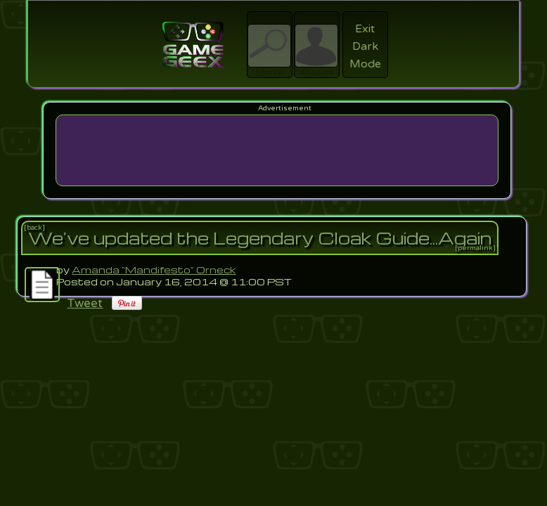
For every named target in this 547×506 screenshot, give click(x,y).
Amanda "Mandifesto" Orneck (154, 269)
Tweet (85, 303)
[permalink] (475, 248)
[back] (34, 227)
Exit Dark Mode (365, 46)
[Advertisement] (276, 150)
